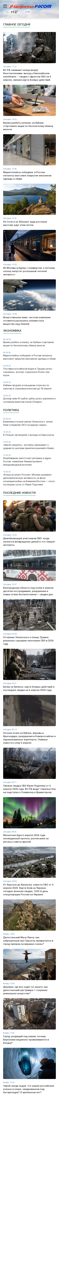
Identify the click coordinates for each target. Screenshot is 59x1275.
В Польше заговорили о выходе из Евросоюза (29, 433)
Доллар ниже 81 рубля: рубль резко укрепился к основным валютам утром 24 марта (29, 398)
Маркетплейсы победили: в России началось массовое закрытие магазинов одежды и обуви (29, 355)
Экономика (12, 330)
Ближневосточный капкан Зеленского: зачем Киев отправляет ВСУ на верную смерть (29, 422)
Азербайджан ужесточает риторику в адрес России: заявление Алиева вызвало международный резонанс (29, 460)
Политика (11, 410)
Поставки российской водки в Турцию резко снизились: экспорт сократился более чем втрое (29, 371)
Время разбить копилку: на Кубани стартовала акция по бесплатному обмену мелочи (29, 342)
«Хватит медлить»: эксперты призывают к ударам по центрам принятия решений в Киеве (29, 445)
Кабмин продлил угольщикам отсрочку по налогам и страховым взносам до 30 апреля (29, 385)
